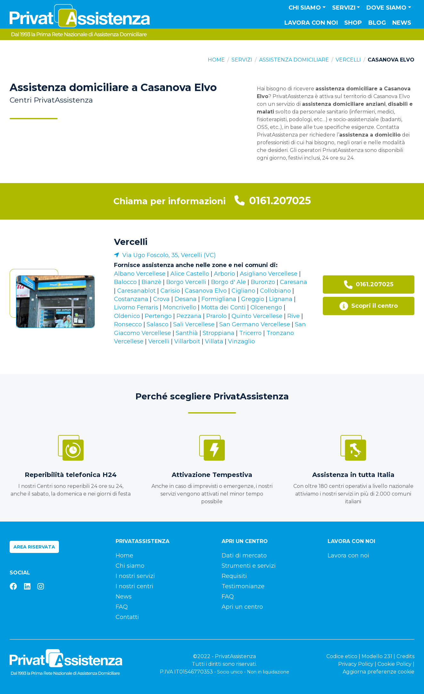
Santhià (187, 333)
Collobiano (275, 290)
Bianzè (151, 282)
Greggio (252, 299)
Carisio (170, 290)
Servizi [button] (343, 7)
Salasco (157, 324)
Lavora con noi (311, 22)
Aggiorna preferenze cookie (378, 672)
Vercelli (348, 60)
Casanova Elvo (206, 290)
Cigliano (243, 290)
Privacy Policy (355, 664)
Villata (214, 341)
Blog (377, 22)
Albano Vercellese (140, 273)
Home (216, 60)
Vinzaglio (241, 341)
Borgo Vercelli (186, 282)
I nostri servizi (135, 576)
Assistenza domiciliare (294, 60)
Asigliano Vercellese (269, 273)
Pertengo (158, 316)
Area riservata (34, 547)
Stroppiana (218, 333)
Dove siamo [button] (386, 7)
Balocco (125, 282)
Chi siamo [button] (305, 7)
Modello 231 (377, 656)
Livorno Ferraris (136, 307)
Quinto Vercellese (257, 316)
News (401, 22)
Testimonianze (243, 586)
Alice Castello (189, 273)
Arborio (224, 273)
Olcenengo (266, 307)
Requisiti (234, 576)
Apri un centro (242, 606)
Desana (186, 299)
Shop (353, 22)
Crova (161, 299)
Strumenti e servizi (249, 565)
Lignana (280, 299)
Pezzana (188, 316)
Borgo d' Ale (228, 282)
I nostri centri (134, 586)
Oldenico (127, 316)
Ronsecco (128, 324)
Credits (405, 656)
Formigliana (218, 299)
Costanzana (131, 299)
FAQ (122, 606)
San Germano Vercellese (254, 324)
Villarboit (187, 341)
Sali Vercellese (194, 324)
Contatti (127, 617)
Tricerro (250, 333)
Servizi (242, 60)
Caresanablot (136, 290)
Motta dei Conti (223, 307)
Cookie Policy (395, 664)
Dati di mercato (244, 555)
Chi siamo (130, 565)
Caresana (293, 282)
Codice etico (341, 656)
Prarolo (216, 316)
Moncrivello (179, 307)
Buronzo (263, 282)
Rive (293, 316)
